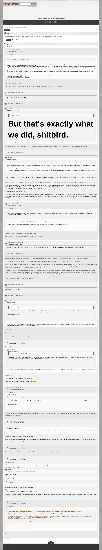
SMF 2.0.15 (6, 547)
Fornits (51, 11)
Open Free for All (12, 49)
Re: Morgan (20, 49)
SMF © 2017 (12, 547)
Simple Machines (19, 547)
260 (12, 46)
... (10, 46)
